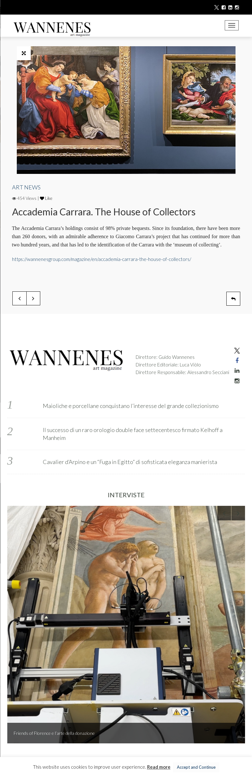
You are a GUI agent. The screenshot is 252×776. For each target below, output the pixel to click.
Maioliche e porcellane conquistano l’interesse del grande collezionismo (131, 405)
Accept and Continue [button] (196, 767)
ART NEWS (26, 187)
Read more (159, 767)
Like (46, 198)
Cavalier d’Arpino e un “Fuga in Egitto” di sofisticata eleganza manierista (130, 461)
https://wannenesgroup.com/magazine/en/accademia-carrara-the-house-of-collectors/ (101, 259)
